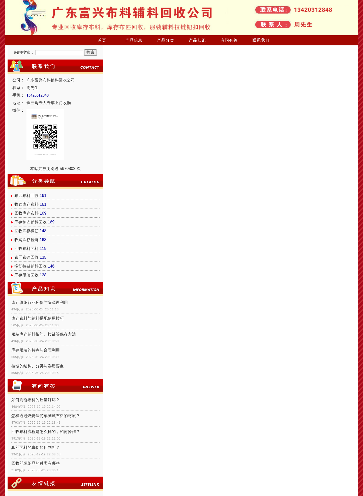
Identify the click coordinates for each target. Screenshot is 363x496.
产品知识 (197, 40)
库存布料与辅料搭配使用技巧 (37, 318)
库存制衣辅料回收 (30, 222)
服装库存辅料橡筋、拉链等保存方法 (43, 334)
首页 (102, 40)
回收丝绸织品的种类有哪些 (35, 463)
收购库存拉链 (26, 240)
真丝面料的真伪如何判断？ (35, 447)
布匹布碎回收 (26, 257)
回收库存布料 (26, 213)
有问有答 (229, 40)
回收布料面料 (26, 248)
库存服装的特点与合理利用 (35, 350)
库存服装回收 (26, 275)
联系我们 (260, 40)
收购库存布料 (26, 204)
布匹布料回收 (26, 195)
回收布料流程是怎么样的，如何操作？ (45, 431)
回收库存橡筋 (26, 231)
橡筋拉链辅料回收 (30, 266)
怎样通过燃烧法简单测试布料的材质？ (45, 416)
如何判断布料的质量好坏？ (35, 400)
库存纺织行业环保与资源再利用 (39, 302)
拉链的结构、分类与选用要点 (37, 366)
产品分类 (165, 40)
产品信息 (133, 40)
